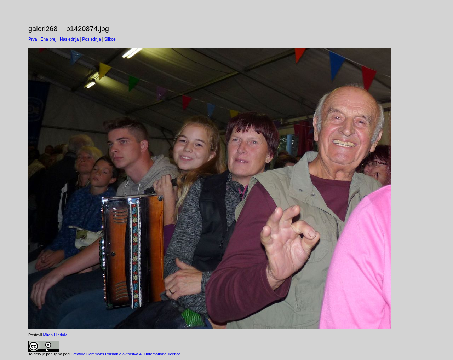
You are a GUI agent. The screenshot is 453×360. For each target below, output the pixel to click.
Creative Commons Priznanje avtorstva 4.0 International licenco (125, 354)
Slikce (110, 39)
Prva (32, 39)
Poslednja (91, 39)
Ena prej (48, 39)
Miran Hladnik (55, 335)
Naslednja (69, 39)
